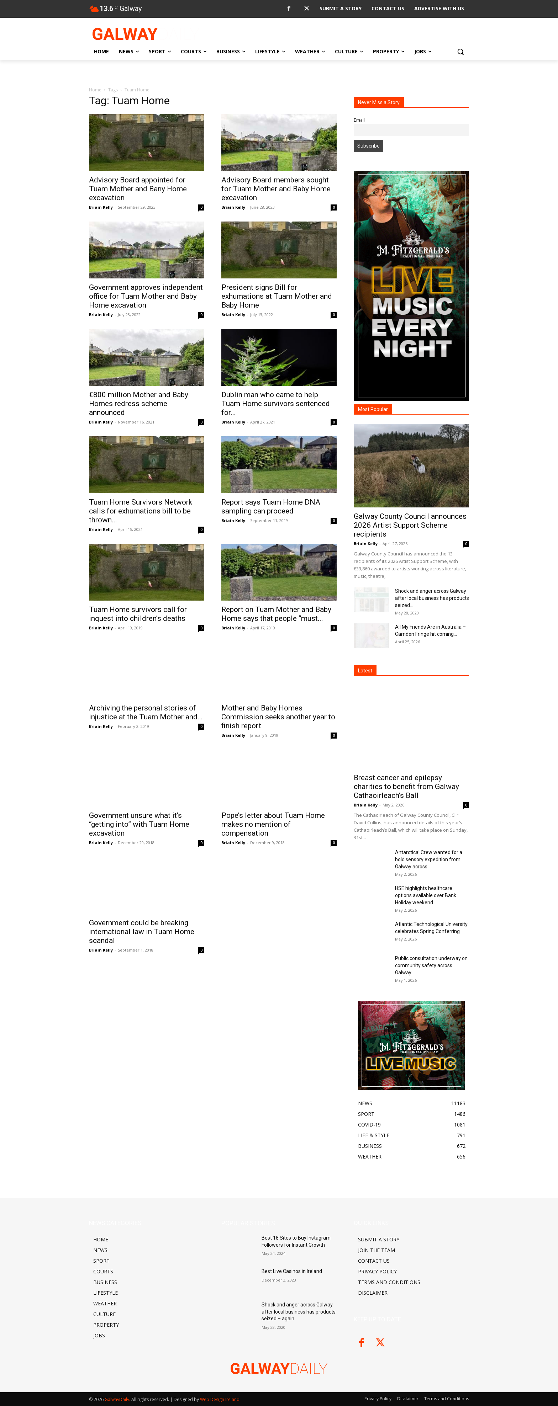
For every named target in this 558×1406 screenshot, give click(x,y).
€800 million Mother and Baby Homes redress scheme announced (138, 403)
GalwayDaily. (118, 1399)
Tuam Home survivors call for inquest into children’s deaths (138, 614)
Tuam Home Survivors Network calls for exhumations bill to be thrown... (140, 511)
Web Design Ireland (219, 1399)
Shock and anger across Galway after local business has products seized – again (299, 1311)
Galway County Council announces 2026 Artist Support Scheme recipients (410, 525)
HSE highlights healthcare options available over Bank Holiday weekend (425, 895)
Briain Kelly (101, 207)
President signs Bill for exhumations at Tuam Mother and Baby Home (276, 296)
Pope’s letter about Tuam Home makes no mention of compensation (273, 824)
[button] (460, 51)
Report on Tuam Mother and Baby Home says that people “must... (276, 614)
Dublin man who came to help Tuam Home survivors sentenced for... (275, 403)
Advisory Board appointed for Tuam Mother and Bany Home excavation (138, 189)
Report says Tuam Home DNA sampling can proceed (270, 506)
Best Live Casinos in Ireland (292, 1271)
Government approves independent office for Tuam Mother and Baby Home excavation (146, 296)
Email (359, 120)
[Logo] (146, 34)
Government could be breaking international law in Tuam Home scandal (141, 931)
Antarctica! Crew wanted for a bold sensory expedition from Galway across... (428, 859)
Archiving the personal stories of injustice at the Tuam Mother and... (146, 712)
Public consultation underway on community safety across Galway (431, 965)
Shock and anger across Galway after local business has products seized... (432, 598)
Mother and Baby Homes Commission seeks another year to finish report (278, 717)
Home (95, 90)
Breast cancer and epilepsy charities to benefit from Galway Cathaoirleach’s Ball (406, 786)
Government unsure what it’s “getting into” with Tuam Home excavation (139, 824)
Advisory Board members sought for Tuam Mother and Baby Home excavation (276, 189)
